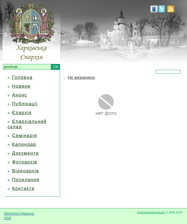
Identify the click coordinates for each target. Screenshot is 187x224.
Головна (22, 77)
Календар (24, 144)
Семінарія (24, 135)
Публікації (25, 103)
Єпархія (22, 112)
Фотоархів (24, 162)
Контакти (23, 188)
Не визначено (81, 77)
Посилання (25, 179)
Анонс (19, 95)
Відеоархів (25, 170)
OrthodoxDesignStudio (151, 212)
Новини (21, 86)
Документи (25, 153)
